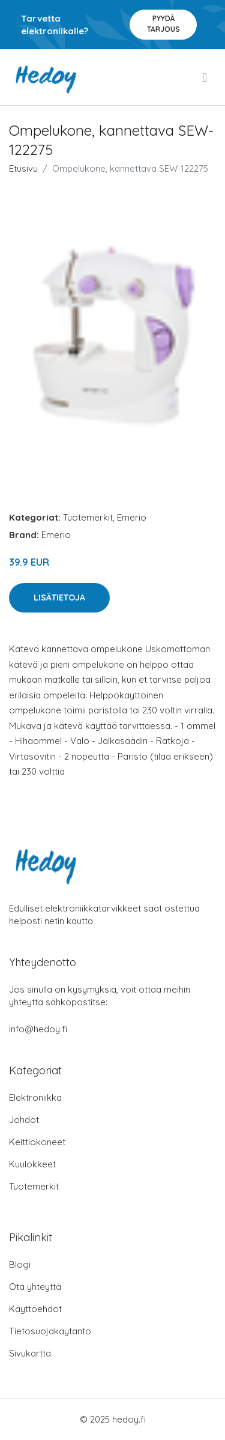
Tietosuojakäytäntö (50, 1331)
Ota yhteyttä (35, 1286)
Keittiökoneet (37, 1142)
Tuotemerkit (88, 517)
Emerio (131, 517)
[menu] (206, 77)
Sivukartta (30, 1353)
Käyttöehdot (35, 1308)
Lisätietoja (59, 597)
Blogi (20, 1264)
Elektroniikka (35, 1097)
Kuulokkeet (32, 1164)
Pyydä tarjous (163, 24)
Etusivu (23, 168)
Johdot (24, 1119)
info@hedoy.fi (38, 1029)
